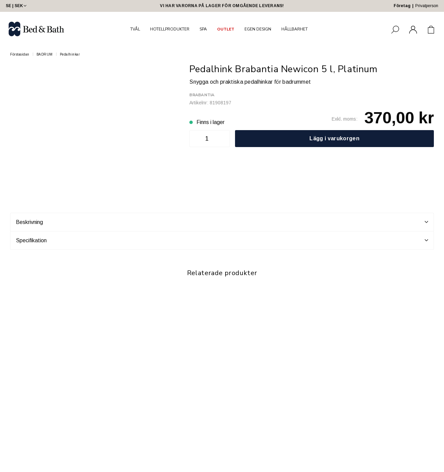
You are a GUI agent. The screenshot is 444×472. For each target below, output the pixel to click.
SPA (203, 29)
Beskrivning (222, 222)
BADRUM (45, 54)
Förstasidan (19, 54)
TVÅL (135, 29)
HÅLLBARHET (294, 29)
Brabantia (201, 95)
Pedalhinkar (70, 54)
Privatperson (426, 5)
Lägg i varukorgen (334, 138)
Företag (402, 5)
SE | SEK (17, 5)
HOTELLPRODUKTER (169, 29)
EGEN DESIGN (257, 29)
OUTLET (225, 29)
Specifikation (222, 240)
